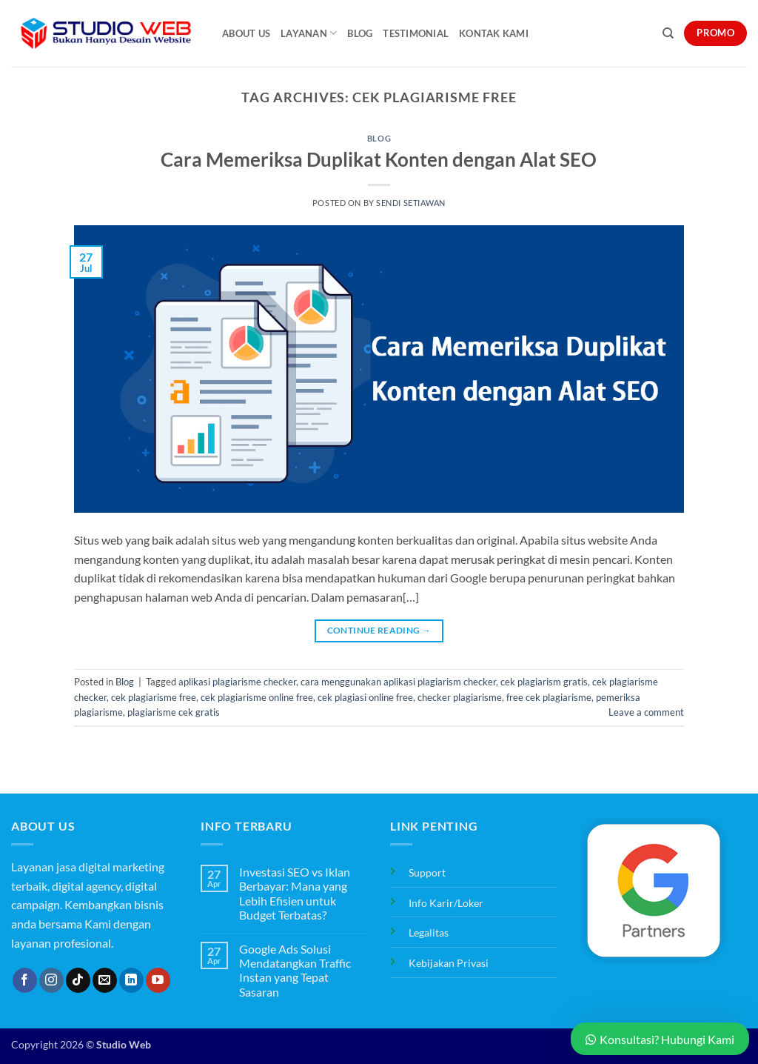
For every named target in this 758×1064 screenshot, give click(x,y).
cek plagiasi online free (365, 697)
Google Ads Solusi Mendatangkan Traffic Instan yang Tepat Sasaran (295, 970)
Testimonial (416, 33)
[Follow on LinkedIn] (131, 980)
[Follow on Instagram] (51, 980)
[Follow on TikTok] (78, 980)
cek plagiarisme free (153, 697)
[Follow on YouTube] (158, 980)
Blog (359, 33)
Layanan (309, 33)
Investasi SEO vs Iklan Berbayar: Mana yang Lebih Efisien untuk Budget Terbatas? (294, 893)
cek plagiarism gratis (544, 682)
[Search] (668, 33)
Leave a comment (646, 712)
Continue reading (379, 630)
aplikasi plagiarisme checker (237, 682)
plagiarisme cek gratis (173, 712)
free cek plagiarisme (548, 697)
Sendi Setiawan (411, 202)
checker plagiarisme (459, 697)
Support (427, 872)
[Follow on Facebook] (25, 980)
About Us (246, 33)
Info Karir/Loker (446, 903)
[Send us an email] (105, 980)
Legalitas (429, 932)
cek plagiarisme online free (257, 697)
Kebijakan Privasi (449, 963)
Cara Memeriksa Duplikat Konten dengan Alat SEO (379, 159)
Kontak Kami (494, 33)
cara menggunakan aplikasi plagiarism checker (398, 682)
